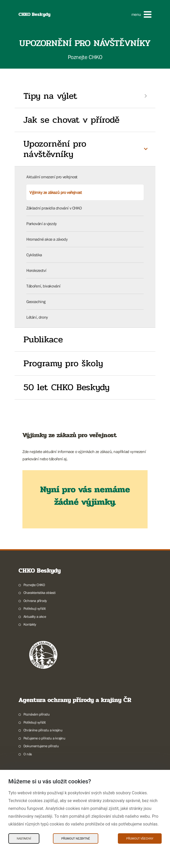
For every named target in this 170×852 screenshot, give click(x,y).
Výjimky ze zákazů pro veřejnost (55, 192)
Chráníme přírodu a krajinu (43, 730)
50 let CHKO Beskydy (66, 387)
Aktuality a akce (34, 616)
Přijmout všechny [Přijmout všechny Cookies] (139, 838)
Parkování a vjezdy (41, 223)
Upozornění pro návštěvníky (54, 149)
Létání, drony (37, 317)
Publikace (43, 339)
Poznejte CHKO (34, 585)
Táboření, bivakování (43, 286)
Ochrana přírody (35, 601)
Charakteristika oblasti (39, 593)
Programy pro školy (63, 363)
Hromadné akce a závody (47, 239)
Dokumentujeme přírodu (41, 746)
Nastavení (24, 838)
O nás (27, 754)
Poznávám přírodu (36, 714)
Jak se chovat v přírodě (71, 120)
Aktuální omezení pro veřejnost (51, 176)
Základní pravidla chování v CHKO (54, 208)
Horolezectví (36, 270)
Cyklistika (34, 254)
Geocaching (36, 301)
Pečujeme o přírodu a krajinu (44, 738)
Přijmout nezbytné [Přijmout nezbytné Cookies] (75, 838)
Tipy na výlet (50, 96)
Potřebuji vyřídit (34, 608)
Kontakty (29, 624)
